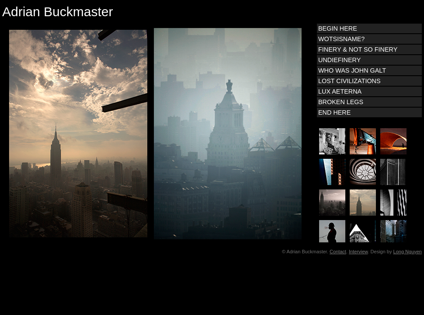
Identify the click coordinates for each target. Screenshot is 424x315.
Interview (358, 251)
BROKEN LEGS (340, 101)
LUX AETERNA (339, 91)
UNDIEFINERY (339, 59)
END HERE (334, 112)
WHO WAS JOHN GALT (352, 70)
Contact (338, 251)
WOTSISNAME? (341, 38)
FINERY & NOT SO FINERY (357, 49)
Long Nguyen (407, 251)
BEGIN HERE (337, 28)
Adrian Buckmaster (57, 11)
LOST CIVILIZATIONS (349, 80)
